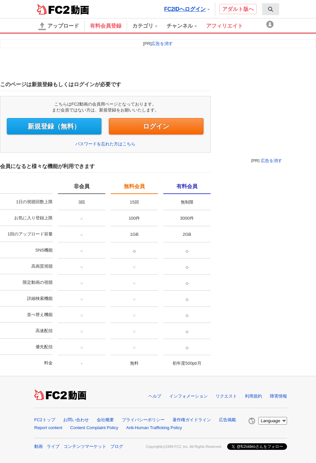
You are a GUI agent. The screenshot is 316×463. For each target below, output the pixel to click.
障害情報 (278, 396)
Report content (48, 427)
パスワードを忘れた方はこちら (105, 143)
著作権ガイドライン (191, 419)
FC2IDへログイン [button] (187, 9)
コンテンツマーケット (85, 446)
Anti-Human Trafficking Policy (154, 427)
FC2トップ (44, 419)
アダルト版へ (238, 9)
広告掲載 (227, 419)
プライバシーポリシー (143, 419)
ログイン (156, 126)
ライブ (53, 446)
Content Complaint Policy (94, 427)
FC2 (53, 9)
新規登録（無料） (54, 126)
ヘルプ (154, 396)
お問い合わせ (76, 419)
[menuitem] (270, 9)
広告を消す (271, 160)
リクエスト (226, 396)
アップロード (58, 26)
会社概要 (105, 419)
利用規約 (253, 396)
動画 (38, 446)
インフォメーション (188, 396)
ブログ (116, 446)
